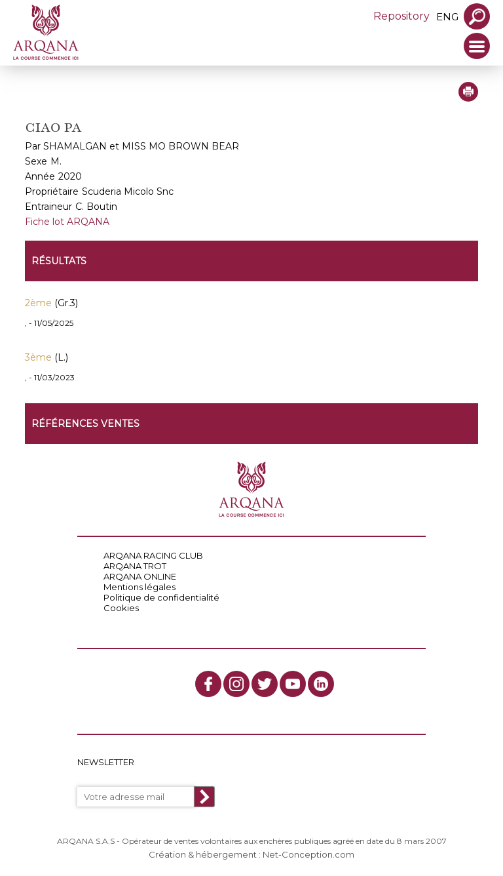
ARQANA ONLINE (139, 576)
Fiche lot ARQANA (67, 222)
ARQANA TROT (134, 566)
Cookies (121, 608)
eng (447, 16)
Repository (401, 16)
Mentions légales (139, 587)
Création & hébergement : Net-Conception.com (251, 854)
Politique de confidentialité (161, 597)
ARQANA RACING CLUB (153, 555)
